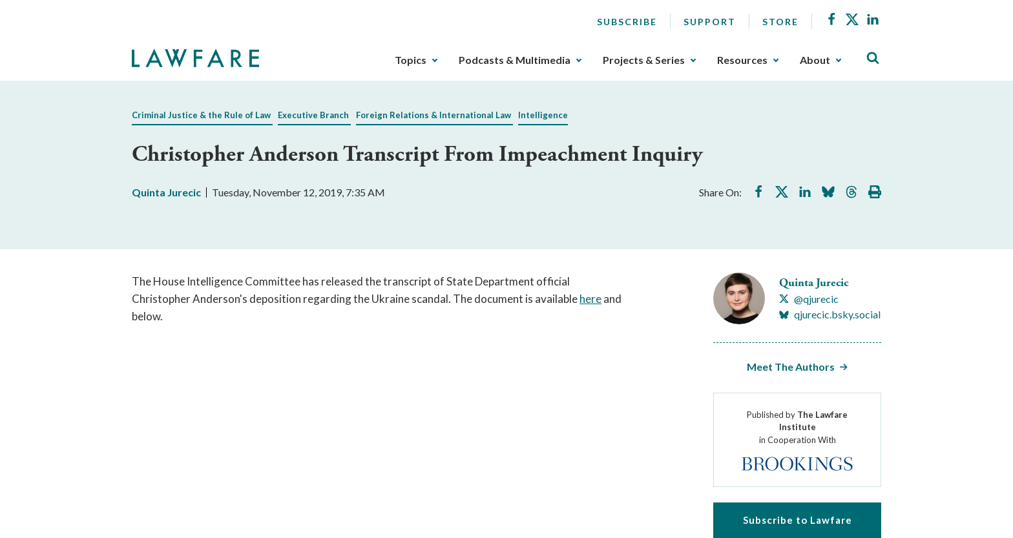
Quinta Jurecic (166, 192)
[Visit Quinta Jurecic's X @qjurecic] (809, 299)
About (815, 60)
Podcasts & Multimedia (514, 60)
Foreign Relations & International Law (433, 115)
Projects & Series (644, 60)
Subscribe (627, 21)
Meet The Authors (791, 366)
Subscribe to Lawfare (797, 520)
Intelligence (543, 115)
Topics (410, 60)
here (590, 298)
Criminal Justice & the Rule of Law (201, 115)
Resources (742, 60)
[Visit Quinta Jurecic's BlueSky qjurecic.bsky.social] (830, 314)
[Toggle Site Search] (872, 58)
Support (710, 21)
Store (780, 21)
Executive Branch (313, 115)
